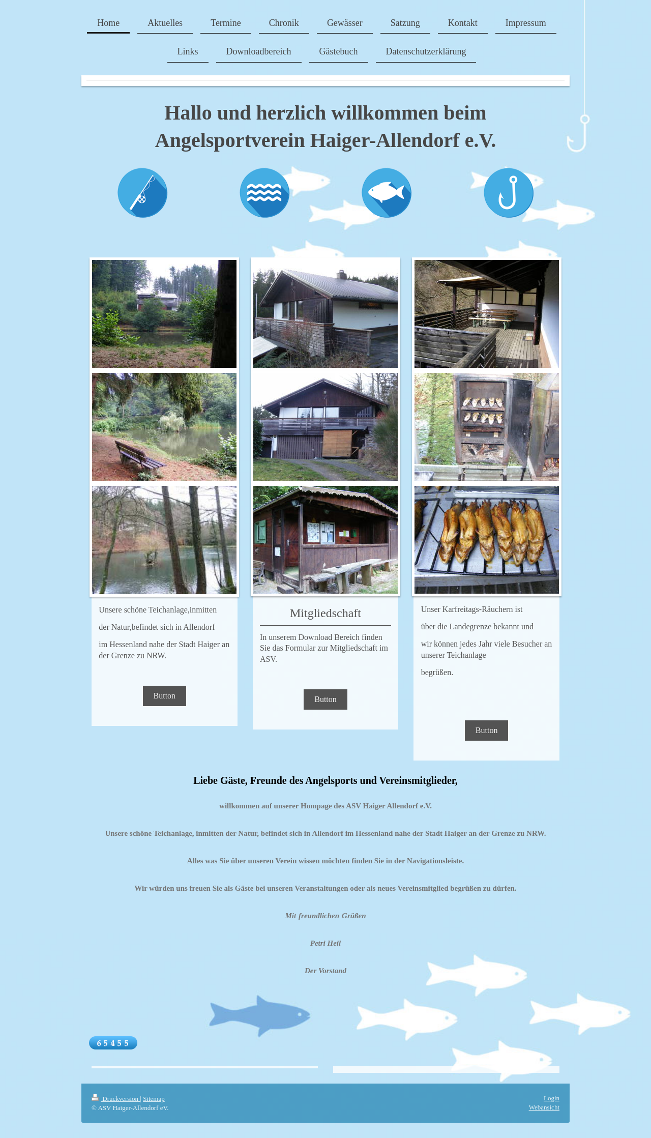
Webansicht (544, 1107)
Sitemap (154, 1098)
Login (551, 1098)
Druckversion (116, 1098)
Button (165, 695)
